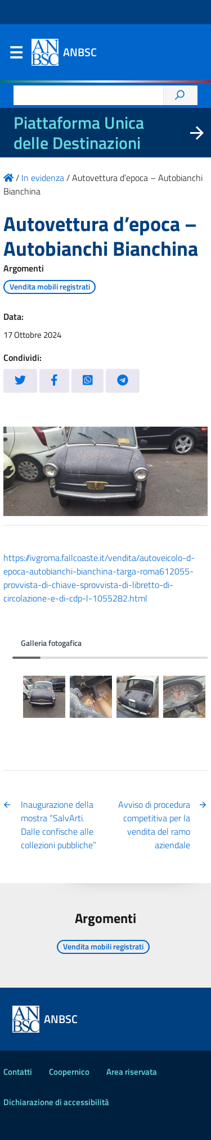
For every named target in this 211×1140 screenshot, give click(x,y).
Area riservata (131, 1071)
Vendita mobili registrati (50, 287)
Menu (16, 55)
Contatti (17, 1071)
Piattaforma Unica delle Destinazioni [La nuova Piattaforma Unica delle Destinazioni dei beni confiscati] (79, 133)
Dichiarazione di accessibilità (56, 1102)
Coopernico (69, 1071)
